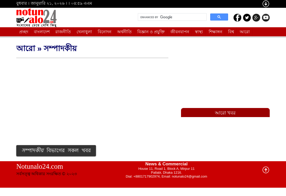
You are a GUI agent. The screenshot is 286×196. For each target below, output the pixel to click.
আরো (245, 32)
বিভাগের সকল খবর (56, 151)
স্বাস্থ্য (199, 32)
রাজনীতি (63, 32)
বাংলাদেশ (42, 32)
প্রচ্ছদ (23, 32)
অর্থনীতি (124, 32)
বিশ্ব (231, 32)
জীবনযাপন (179, 32)
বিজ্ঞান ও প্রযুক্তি (151, 32)
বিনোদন (104, 32)
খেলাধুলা (84, 32)
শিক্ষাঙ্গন (215, 32)
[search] (171, 17)
